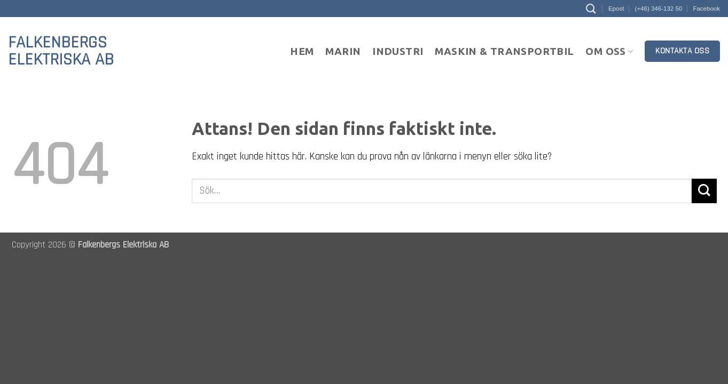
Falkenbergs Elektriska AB (61, 51)
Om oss (609, 51)
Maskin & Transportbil (504, 51)
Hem (302, 51)
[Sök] (591, 8)
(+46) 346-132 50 (659, 8)
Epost (616, 8)
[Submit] (704, 191)
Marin (343, 51)
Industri (397, 51)
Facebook (706, 8)
